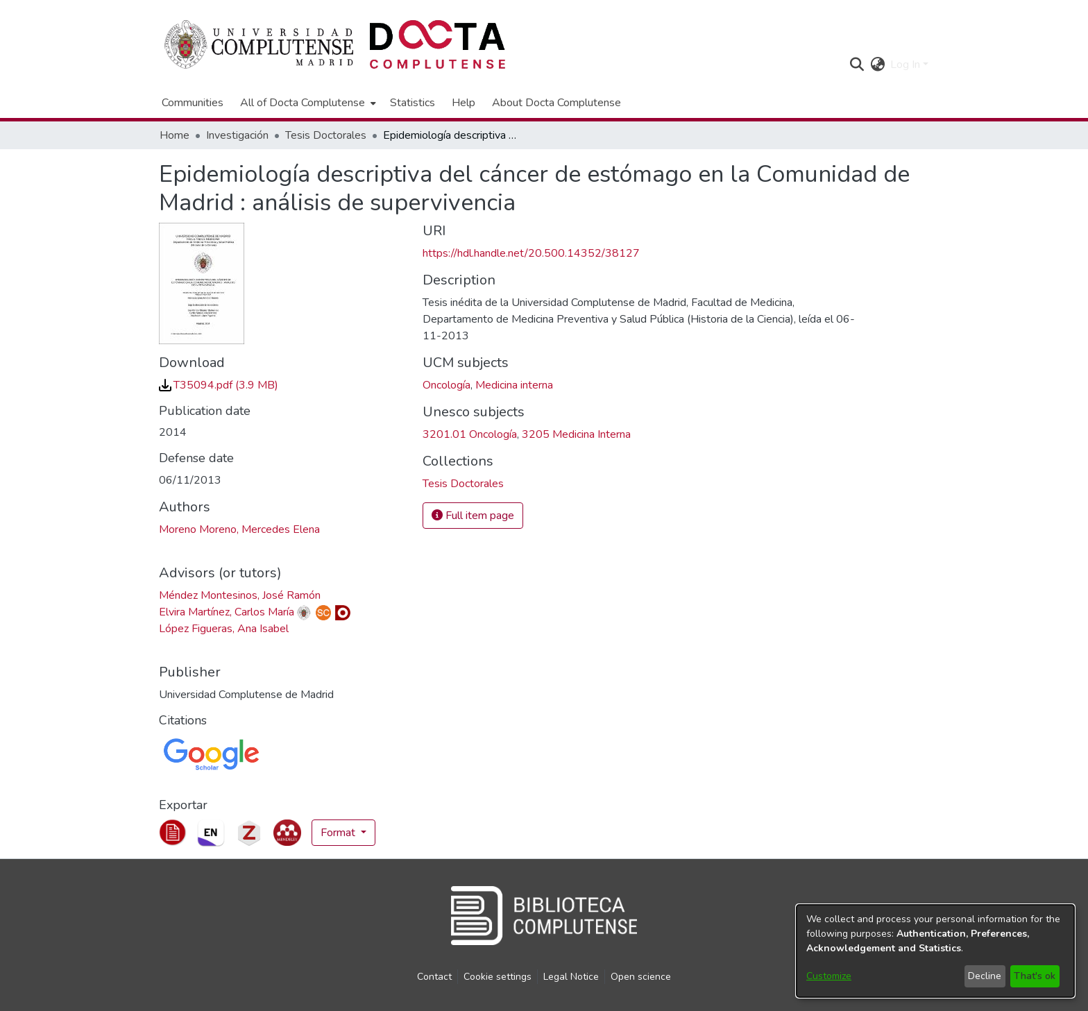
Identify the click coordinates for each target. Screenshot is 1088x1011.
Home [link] (174, 135)
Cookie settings (498, 976)
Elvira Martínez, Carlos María (226, 612)
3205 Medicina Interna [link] (576, 434)
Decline (984, 976)
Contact (434, 976)
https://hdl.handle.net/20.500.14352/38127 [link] (531, 253)
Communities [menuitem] (192, 102)
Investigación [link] (237, 135)
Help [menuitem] (463, 102)
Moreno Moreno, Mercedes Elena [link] (239, 529)
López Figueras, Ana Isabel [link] (224, 628)
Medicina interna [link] (514, 385)
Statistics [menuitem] (412, 102)
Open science (641, 976)
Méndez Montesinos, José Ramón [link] (240, 595)
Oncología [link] (446, 385)
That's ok (1034, 976)
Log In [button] (906, 64)
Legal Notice (571, 976)
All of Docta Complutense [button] (302, 102)
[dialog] (935, 951)
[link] (218, 385)
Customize (828, 976)
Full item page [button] (473, 515)
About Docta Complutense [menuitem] (556, 102)
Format (339, 832)
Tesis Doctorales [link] (325, 135)
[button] (856, 64)
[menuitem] (306, 102)
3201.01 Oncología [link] (470, 434)
